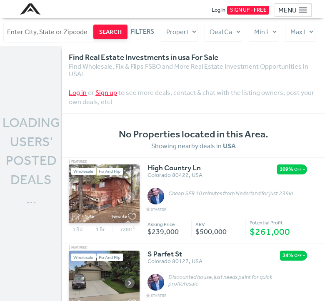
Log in (78, 92)
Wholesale (83, 171)
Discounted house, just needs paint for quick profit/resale (220, 280)
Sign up (106, 92)
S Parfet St (165, 254)
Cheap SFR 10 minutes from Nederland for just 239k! (230, 193)
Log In (218, 9)
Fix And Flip (109, 171)
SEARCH (110, 31)
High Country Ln (174, 168)
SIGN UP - (248, 9)
